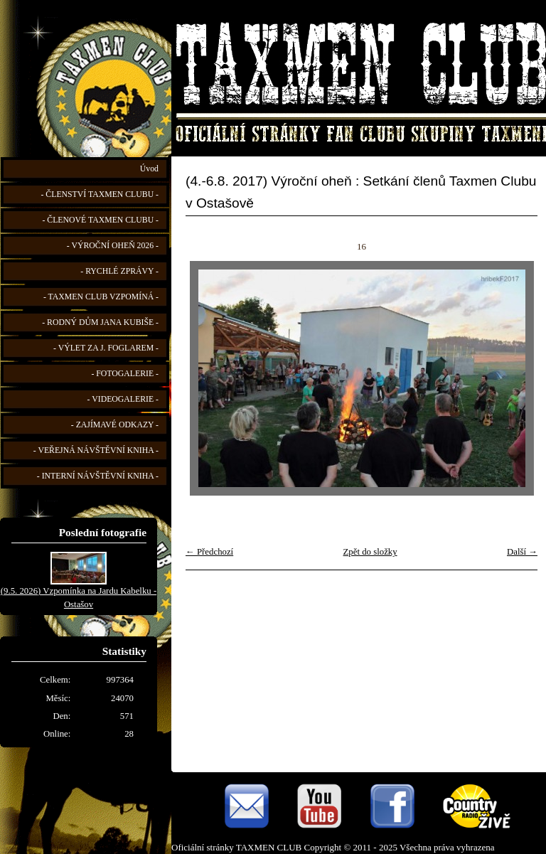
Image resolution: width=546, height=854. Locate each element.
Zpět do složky (370, 552)
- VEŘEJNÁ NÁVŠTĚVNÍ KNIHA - (96, 450)
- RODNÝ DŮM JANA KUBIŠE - (100, 322)
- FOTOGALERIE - (125, 373)
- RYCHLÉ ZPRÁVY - (119, 271)
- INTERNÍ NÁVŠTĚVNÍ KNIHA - (98, 476)
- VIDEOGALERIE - (123, 399)
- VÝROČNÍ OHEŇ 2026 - (113, 245)
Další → (522, 552)
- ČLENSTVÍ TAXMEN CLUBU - (100, 194)
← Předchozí (209, 552)
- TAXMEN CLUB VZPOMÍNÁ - (101, 296)
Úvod (149, 169)
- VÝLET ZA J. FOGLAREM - (106, 348)
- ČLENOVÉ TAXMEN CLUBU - (100, 220)
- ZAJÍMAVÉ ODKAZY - (115, 424)
